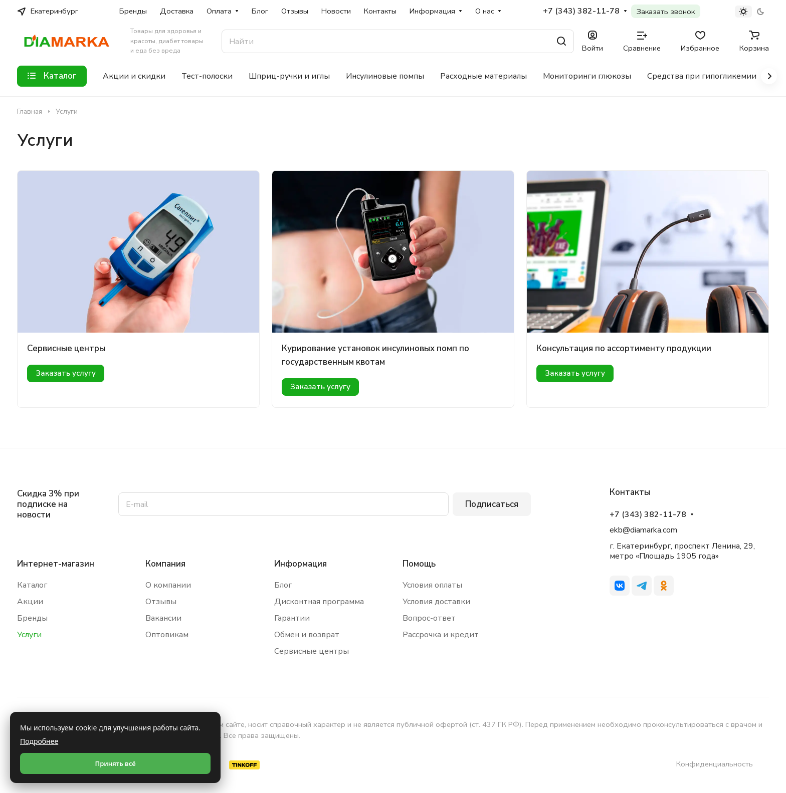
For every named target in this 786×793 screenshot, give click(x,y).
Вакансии (163, 618)
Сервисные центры (66, 348)
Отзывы (160, 601)
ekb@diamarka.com (643, 530)
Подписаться (491, 504)
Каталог (32, 585)
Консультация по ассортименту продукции (623, 348)
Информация (300, 564)
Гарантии (292, 618)
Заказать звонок (666, 12)
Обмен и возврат (306, 634)
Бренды (32, 618)
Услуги (29, 634)
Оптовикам (166, 634)
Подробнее (39, 741)
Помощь (419, 564)
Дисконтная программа (319, 601)
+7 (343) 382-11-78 (581, 11)
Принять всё (115, 763)
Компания (165, 564)
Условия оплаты (432, 585)
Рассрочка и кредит (441, 634)
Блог (283, 585)
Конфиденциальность (714, 764)
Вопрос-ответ (429, 618)
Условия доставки (436, 601)
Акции (30, 601)
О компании (168, 585)
